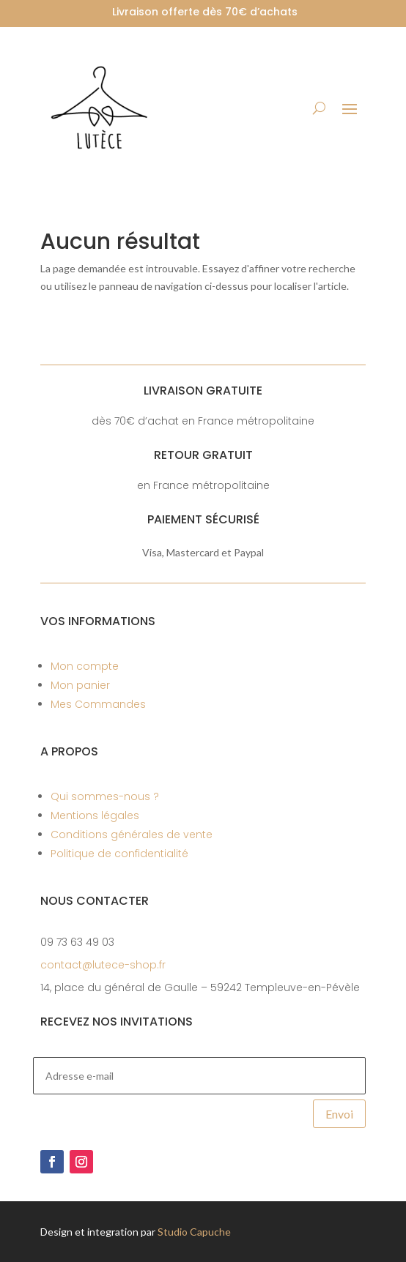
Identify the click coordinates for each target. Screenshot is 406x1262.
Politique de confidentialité (119, 853)
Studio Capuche (194, 1231)
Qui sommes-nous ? (105, 796)
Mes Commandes (98, 704)
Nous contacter (94, 900)
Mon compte (85, 666)
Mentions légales (95, 815)
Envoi (339, 1114)
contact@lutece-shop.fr (103, 964)
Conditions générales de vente (132, 834)
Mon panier (80, 685)
